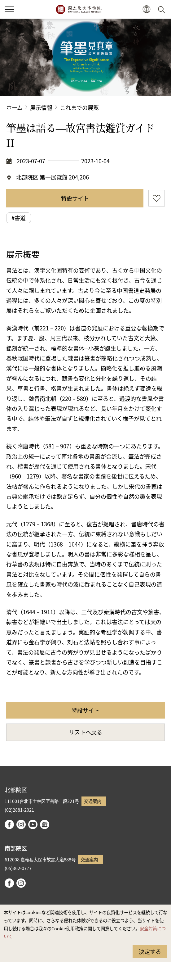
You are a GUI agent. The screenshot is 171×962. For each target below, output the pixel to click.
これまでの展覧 (79, 107)
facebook (9, 824)
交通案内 (92, 801)
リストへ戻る (85, 732)
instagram (21, 824)
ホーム (14, 107)
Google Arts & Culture (44, 824)
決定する (150, 951)
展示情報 (41, 107)
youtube (32, 824)
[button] (146, 9)
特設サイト (75, 198)
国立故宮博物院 (78, 9)
